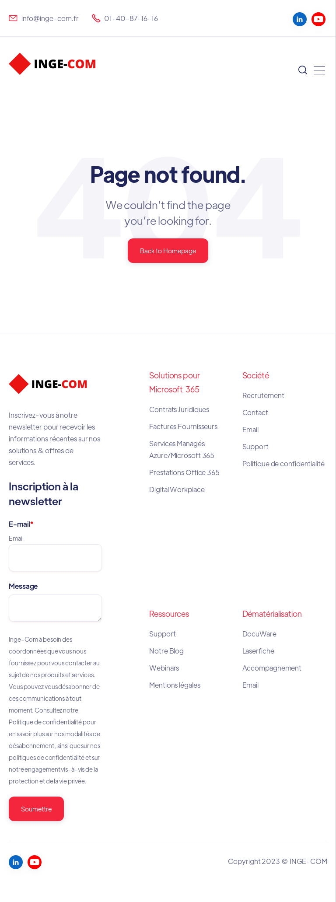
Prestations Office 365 (184, 472)
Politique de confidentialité (283, 463)
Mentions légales (175, 684)
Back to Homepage (168, 250)
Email (250, 429)
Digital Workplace (176, 489)
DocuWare (259, 633)
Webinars (164, 667)
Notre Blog (166, 650)
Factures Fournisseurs (183, 426)
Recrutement (263, 395)
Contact (255, 412)
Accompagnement (272, 667)
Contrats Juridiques (179, 409)
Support (255, 446)
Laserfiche (258, 650)
